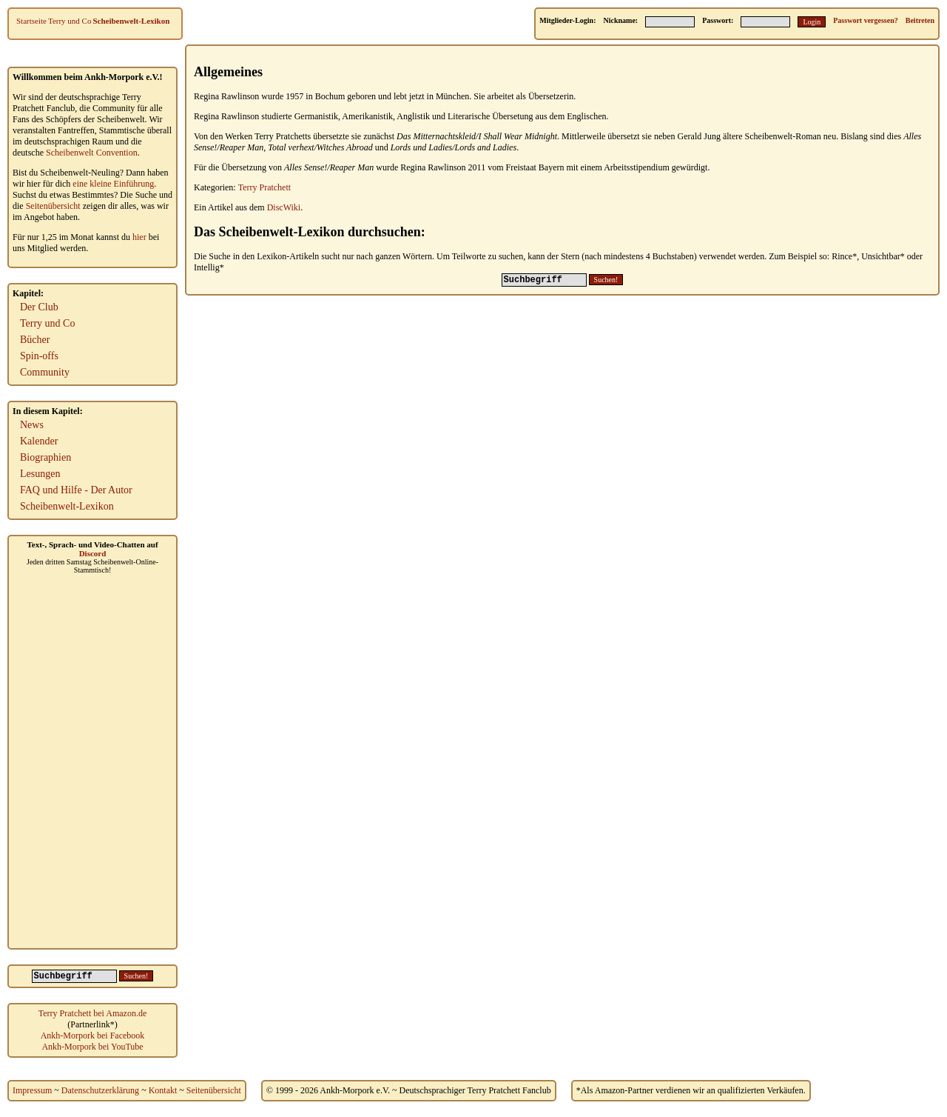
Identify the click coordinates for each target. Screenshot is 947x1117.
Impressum (32, 1090)
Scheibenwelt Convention (92, 152)
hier (139, 237)
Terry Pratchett (264, 187)
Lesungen (40, 473)
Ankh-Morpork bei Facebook (93, 1035)
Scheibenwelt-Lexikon (130, 20)
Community (45, 372)
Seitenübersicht (53, 206)
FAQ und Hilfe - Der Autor (76, 490)
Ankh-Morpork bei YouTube (92, 1046)
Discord (93, 553)
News (32, 424)
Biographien (45, 457)
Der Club (39, 307)
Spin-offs (39, 355)
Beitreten (920, 20)
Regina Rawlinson (226, 96)
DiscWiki (284, 207)
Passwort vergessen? (865, 20)
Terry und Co (70, 20)
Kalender (39, 441)
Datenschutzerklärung (100, 1090)
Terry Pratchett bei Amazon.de (92, 1013)
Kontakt (163, 1090)
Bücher (35, 339)
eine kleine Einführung (113, 184)
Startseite (31, 20)
